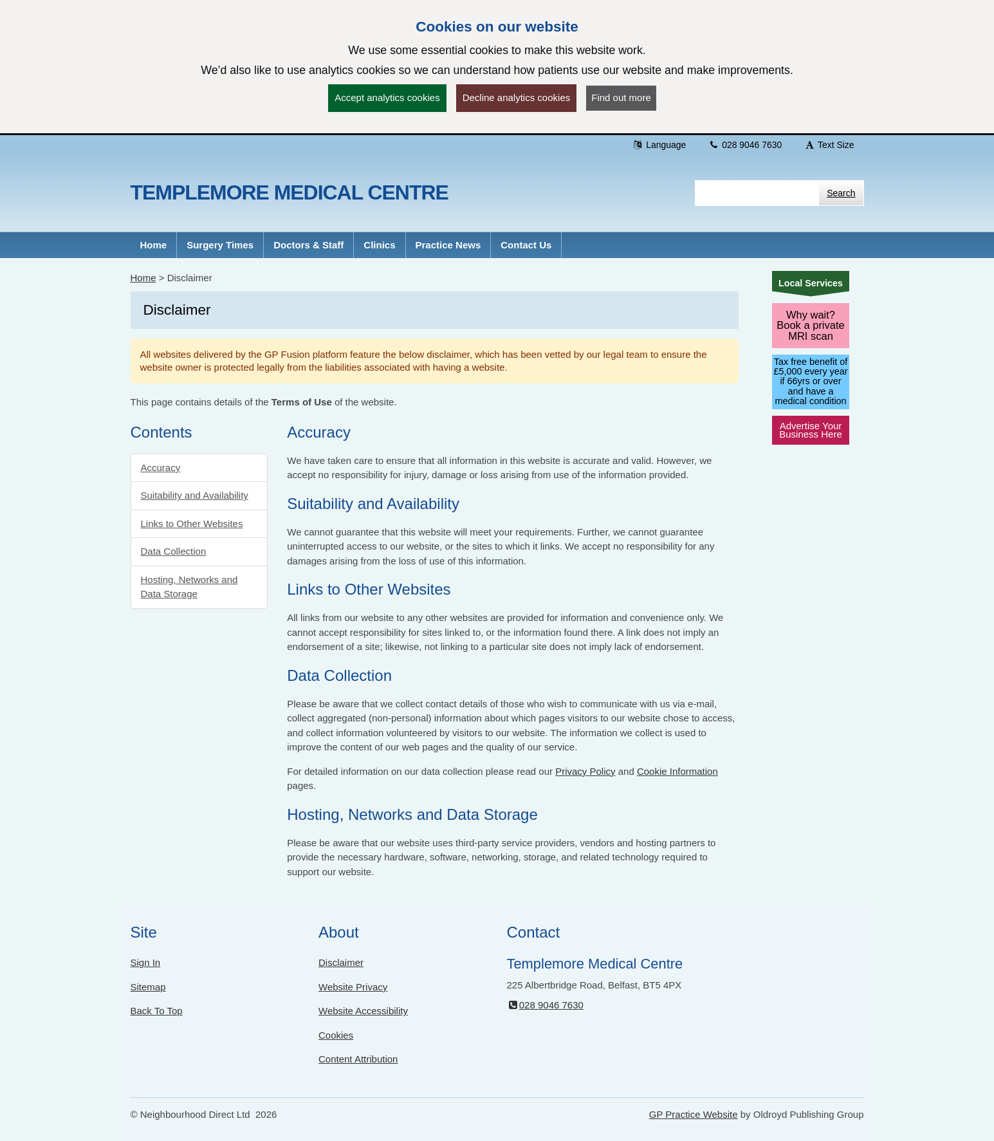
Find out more (621, 97)
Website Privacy (352, 986)
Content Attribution (358, 1058)
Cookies (335, 1035)
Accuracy (161, 467)
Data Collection (174, 551)
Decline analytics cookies (517, 97)
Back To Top (157, 1010)
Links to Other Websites (192, 523)
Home (143, 277)
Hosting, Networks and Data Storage (189, 587)
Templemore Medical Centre (289, 192)
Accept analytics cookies (387, 97)
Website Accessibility (363, 1010)
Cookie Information (677, 771)
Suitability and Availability (194, 495)
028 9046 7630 (745, 145)
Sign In (146, 962)
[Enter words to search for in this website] (757, 193)
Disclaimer (341, 962)
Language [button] (659, 145)
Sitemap (148, 986)
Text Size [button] (829, 145)
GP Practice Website (693, 1114)
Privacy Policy (585, 771)
